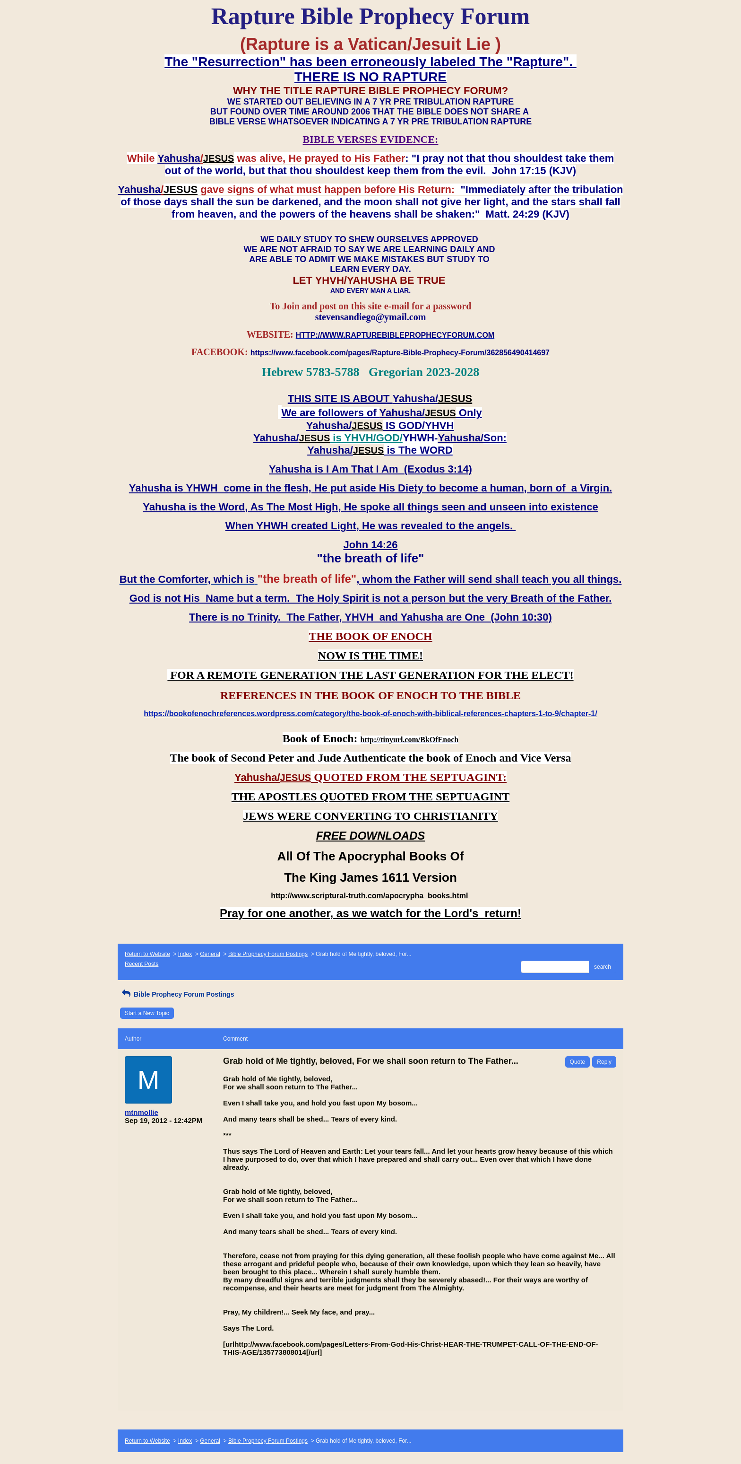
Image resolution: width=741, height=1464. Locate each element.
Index (185, 954)
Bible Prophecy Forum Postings (268, 954)
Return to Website (147, 954)
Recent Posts (141, 964)
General (210, 954)
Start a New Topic (147, 1013)
